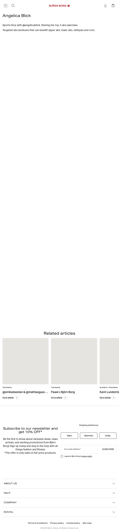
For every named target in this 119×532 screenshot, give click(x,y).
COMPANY (59, 502)
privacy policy (87, 456)
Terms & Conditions (38, 523)
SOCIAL (59, 512)
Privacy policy (57, 523)
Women (88, 435)
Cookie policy (73, 523)
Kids (107, 435)
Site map (87, 523)
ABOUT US (59, 483)
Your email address (72, 449)
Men (69, 435)
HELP (59, 493)
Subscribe (108, 449)
